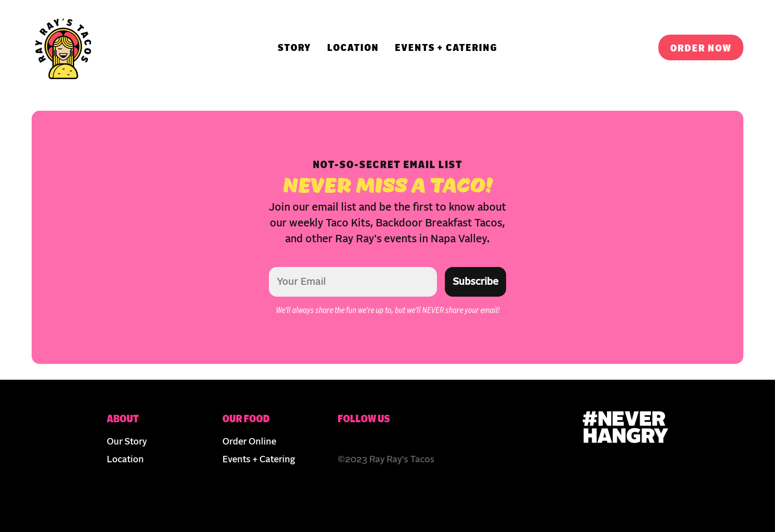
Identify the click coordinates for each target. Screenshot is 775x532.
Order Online (249, 442)
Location (125, 459)
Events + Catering (258, 459)
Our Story (127, 442)
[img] (63, 47)
